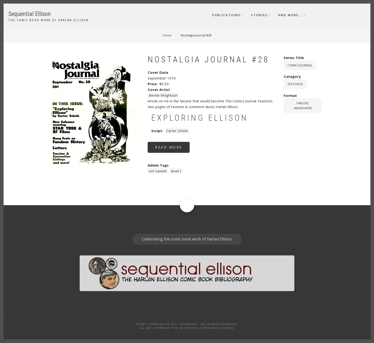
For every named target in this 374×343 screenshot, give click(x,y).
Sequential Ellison (29, 13)
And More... (290, 15)
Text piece (295, 84)
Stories (259, 15)
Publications (226, 15)
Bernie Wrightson (163, 95)
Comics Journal (299, 65)
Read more (172, 149)
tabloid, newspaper (303, 105)
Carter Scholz (177, 130)
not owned (157, 171)
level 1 (176, 171)
